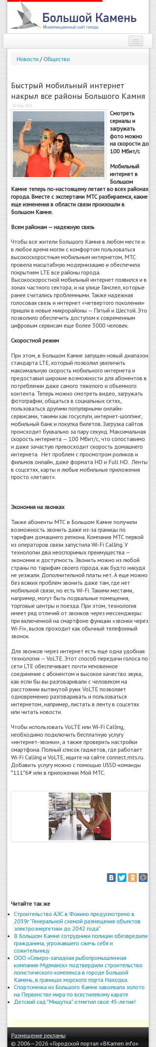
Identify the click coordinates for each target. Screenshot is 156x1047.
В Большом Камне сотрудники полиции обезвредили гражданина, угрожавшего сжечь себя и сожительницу (81, 943)
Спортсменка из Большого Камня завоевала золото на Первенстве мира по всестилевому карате (79, 990)
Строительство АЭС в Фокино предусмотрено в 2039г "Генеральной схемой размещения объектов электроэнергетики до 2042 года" (77, 921)
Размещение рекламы (38, 1035)
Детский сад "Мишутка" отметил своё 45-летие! (74, 1001)
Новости (27, 59)
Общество (57, 59)
